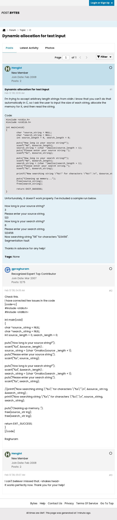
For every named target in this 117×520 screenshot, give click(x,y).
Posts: (15, 81)
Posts (9, 48)
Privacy (69, 503)
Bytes (33, 503)
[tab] (9, 48)
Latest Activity (29, 48)
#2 (110, 290)
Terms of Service (87, 503)
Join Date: (18, 77)
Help (42, 503)
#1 (111, 89)
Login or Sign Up (102, 2)
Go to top (107, 503)
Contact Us (55, 503)
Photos (49, 48)
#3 (110, 475)
